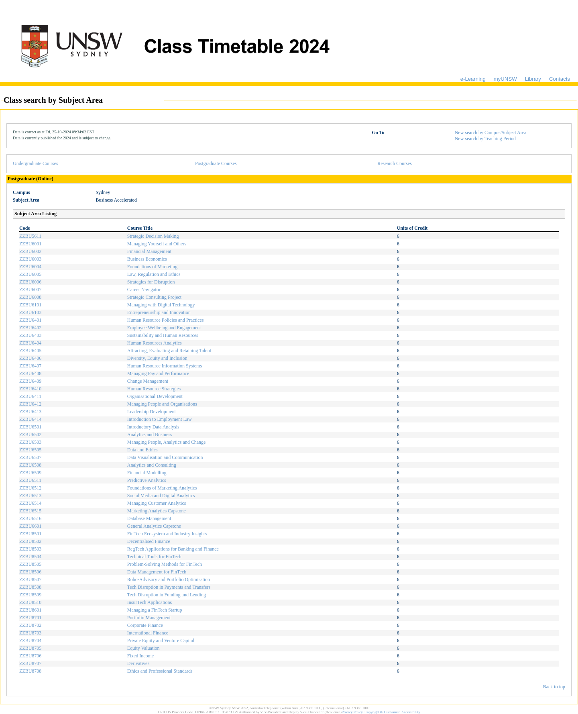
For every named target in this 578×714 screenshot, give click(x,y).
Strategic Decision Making (153, 236)
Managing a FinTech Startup (154, 610)
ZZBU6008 (30, 297)
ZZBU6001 (30, 244)
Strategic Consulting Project (154, 297)
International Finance (147, 633)
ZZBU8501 (30, 534)
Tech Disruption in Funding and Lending (166, 595)
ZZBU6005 (30, 274)
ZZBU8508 (30, 587)
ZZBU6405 (30, 350)
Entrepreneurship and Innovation (159, 312)
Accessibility (410, 712)
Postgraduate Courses (216, 163)
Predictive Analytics (146, 480)
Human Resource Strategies (154, 389)
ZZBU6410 (30, 389)
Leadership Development (151, 411)
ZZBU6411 (30, 396)
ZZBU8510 (30, 602)
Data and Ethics (142, 450)
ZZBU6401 (30, 320)
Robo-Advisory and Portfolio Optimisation (168, 579)
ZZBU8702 (30, 625)
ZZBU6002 (30, 251)
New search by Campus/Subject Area (491, 132)
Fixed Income (140, 656)
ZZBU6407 (30, 366)
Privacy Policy (352, 712)
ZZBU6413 (30, 411)
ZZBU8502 (30, 541)
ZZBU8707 (30, 663)
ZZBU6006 (30, 282)
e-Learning (473, 79)
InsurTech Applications (149, 602)
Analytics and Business (149, 434)
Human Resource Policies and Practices (165, 320)
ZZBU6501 (30, 427)
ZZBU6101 (30, 305)
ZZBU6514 (30, 503)
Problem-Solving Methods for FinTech (164, 564)
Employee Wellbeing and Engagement (164, 327)
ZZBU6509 (30, 472)
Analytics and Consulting (151, 465)
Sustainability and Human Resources (162, 335)
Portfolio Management (149, 617)
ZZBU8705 (30, 648)
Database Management (149, 518)
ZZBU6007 (30, 289)
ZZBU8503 (30, 549)
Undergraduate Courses (35, 163)
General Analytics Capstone (154, 526)
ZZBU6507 (30, 457)
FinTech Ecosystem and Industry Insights (167, 534)
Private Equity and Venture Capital (160, 640)
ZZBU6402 (30, 327)
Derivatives (138, 663)
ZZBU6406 (30, 358)
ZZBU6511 (30, 480)
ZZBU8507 (30, 579)
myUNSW (505, 79)
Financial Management (149, 251)
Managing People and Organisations (162, 404)
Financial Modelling (147, 472)
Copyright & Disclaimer (382, 712)
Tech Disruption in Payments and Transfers (168, 587)
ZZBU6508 (30, 465)
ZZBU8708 (30, 671)
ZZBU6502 (30, 434)
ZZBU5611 (30, 236)
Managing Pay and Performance (158, 373)
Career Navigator (144, 289)
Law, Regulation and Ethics (154, 274)
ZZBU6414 (30, 419)
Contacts (559, 79)
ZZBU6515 (30, 511)
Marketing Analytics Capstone (156, 511)
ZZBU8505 (30, 564)
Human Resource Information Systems (164, 366)
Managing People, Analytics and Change (166, 442)
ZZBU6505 (30, 450)
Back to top (554, 687)
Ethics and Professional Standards (160, 671)
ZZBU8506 (30, 572)
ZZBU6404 (30, 343)
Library (533, 79)
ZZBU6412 (30, 404)
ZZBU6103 (30, 312)
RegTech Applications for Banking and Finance (173, 549)
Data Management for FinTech (156, 572)
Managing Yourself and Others (156, 244)
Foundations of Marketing (152, 266)
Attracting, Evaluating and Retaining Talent (169, 350)
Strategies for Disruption (151, 282)
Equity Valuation (143, 648)
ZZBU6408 (30, 373)
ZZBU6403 (30, 335)
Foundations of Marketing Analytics (162, 488)
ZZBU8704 (30, 640)
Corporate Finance (145, 625)
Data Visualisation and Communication (165, 457)
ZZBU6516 (30, 518)
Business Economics (147, 259)
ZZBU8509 (30, 595)
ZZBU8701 (30, 617)
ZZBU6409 (30, 381)
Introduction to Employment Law (159, 419)
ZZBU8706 (30, 656)
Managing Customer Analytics (156, 503)
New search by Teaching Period (485, 138)
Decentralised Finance (148, 541)
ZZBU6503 (30, 442)
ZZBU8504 (30, 556)
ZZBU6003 (30, 259)
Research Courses (394, 163)
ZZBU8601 (30, 610)
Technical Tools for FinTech (154, 556)
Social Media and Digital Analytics (161, 495)
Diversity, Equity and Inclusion (157, 358)
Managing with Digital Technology (161, 305)
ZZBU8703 (30, 633)
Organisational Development (155, 396)
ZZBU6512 (30, 488)
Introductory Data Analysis (153, 427)
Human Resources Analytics (154, 343)
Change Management (147, 381)
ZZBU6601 (30, 526)
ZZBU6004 (30, 266)
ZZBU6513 (30, 495)
